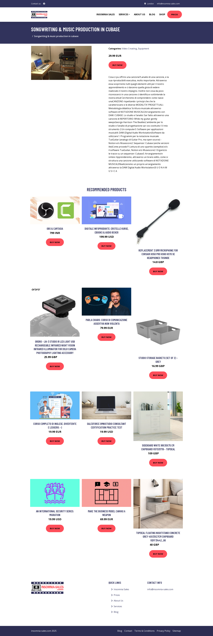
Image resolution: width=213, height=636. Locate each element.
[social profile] (44, 3)
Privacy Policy (163, 630)
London (150, 3)
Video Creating (129, 48)
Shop (162, 14)
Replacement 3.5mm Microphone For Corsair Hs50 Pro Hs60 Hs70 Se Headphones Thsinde (158, 254)
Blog (152, 14)
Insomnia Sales (105, 14)
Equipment (143, 48)
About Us (139, 14)
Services (118, 606)
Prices (174, 14)
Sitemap (177, 630)
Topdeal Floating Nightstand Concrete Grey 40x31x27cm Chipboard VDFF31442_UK (158, 536)
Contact (128, 630)
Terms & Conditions (144, 630)
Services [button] (123, 14)
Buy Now (117, 65)
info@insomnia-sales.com (168, 3)
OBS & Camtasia (55, 228)
